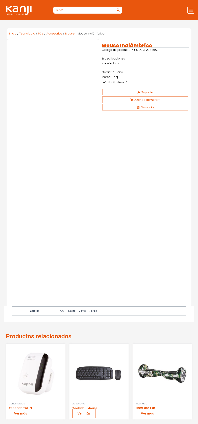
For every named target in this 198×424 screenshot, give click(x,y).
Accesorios (54, 33)
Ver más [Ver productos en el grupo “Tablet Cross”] (21, 307)
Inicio (12, 33)
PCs (41, 33)
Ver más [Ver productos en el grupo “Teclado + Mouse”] (84, 223)
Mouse (70, 33)
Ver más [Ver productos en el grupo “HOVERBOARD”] (148, 223)
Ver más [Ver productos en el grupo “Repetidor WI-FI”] (21, 223)
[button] (190, 10)
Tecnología (27, 33)
